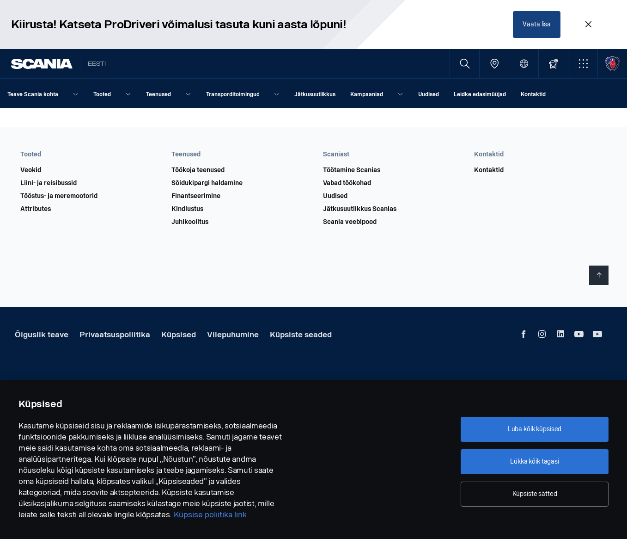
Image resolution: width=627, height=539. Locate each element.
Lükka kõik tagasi (534, 461)
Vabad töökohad (347, 182)
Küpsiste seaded (301, 333)
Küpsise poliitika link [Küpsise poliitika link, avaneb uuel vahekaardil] (210, 514)
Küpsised (178, 333)
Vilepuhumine (233, 333)
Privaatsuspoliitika (114, 333)
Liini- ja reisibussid (48, 182)
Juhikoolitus (189, 221)
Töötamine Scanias (351, 169)
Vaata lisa (537, 24)
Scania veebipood (350, 221)
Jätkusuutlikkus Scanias (359, 208)
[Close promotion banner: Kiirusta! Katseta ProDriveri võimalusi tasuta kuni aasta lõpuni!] (588, 24)
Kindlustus (187, 208)
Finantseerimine (195, 195)
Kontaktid (489, 169)
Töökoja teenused (198, 169)
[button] (582, 62)
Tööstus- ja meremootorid (58, 195)
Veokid (30, 169)
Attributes (35, 208)
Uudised (335, 195)
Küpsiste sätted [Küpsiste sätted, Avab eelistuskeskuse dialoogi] (534, 494)
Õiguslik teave (41, 333)
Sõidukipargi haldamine (207, 182)
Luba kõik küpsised (534, 429)
